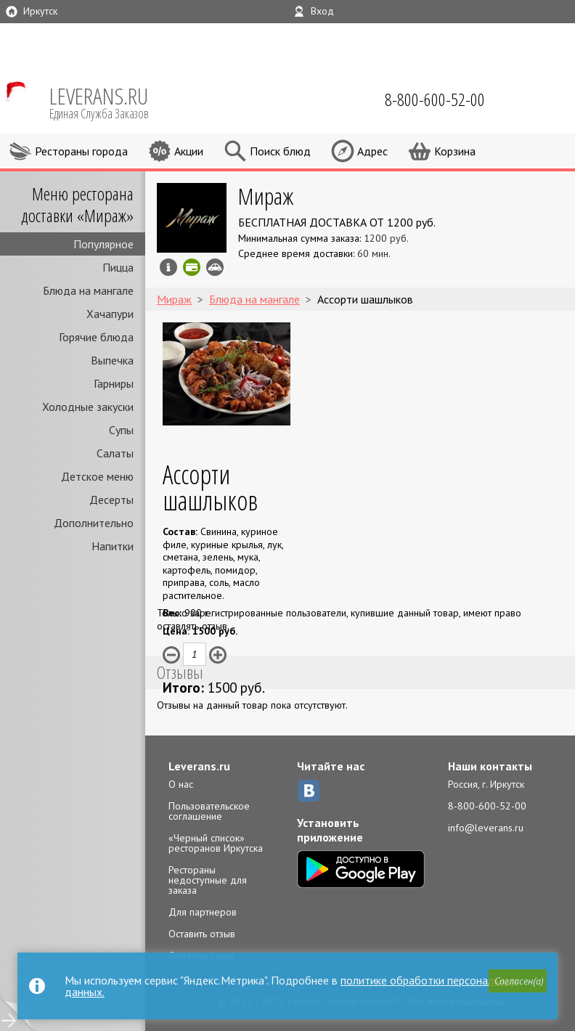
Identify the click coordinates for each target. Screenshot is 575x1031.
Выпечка (112, 360)
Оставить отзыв (201, 933)
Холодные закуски (88, 406)
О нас (180, 784)
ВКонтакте (308, 790)
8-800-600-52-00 (487, 805)
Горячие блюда (96, 337)
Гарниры (114, 383)
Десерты (111, 499)
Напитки (112, 546)
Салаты (115, 453)
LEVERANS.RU (108, 101)
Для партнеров (202, 911)
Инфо (168, 267)
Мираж (265, 195)
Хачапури (110, 313)
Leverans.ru (199, 766)
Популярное (103, 244)
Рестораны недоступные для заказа (207, 880)
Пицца (118, 267)
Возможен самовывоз (215, 267)
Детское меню (97, 476)
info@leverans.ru (485, 827)
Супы (121, 430)
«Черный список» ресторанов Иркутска (215, 843)
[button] (518, 981)
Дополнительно (94, 523)
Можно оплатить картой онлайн (191, 267)
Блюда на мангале (88, 290)
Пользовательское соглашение (209, 811)
